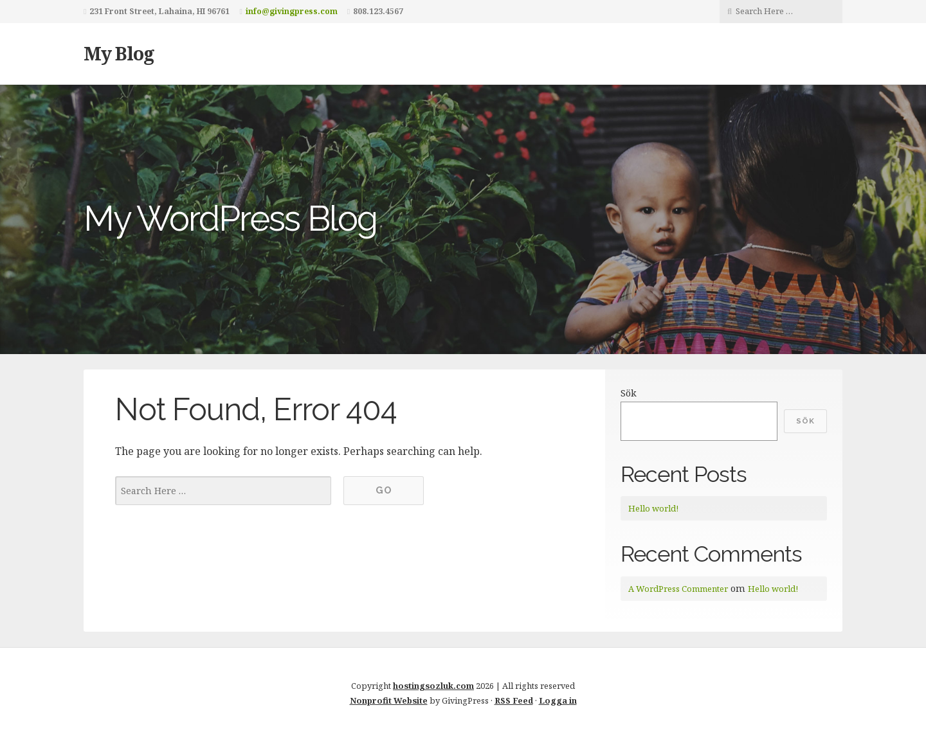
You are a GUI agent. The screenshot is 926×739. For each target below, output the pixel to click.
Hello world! (653, 508)
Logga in (558, 700)
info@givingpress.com (292, 11)
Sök (629, 393)
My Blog (119, 53)
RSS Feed (514, 700)
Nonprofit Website (389, 700)
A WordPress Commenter (678, 588)
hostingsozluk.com (433, 685)
